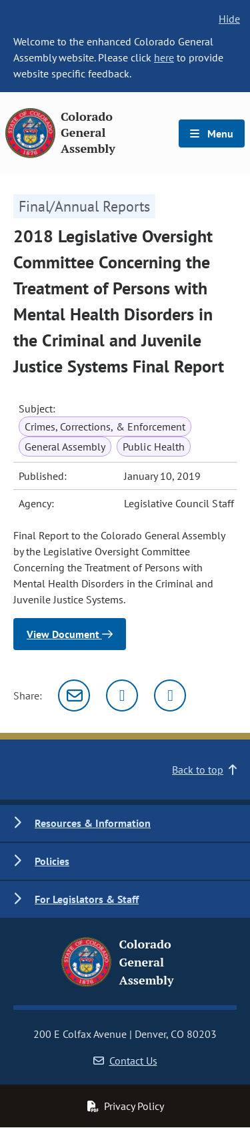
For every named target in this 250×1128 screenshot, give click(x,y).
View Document (70, 634)
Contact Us (125, 1061)
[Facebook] (170, 695)
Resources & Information (93, 823)
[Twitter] (122, 695)
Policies (52, 861)
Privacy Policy (125, 1106)
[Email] (74, 695)
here (164, 57)
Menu (211, 133)
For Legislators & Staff (87, 899)
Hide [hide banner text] (229, 18)
